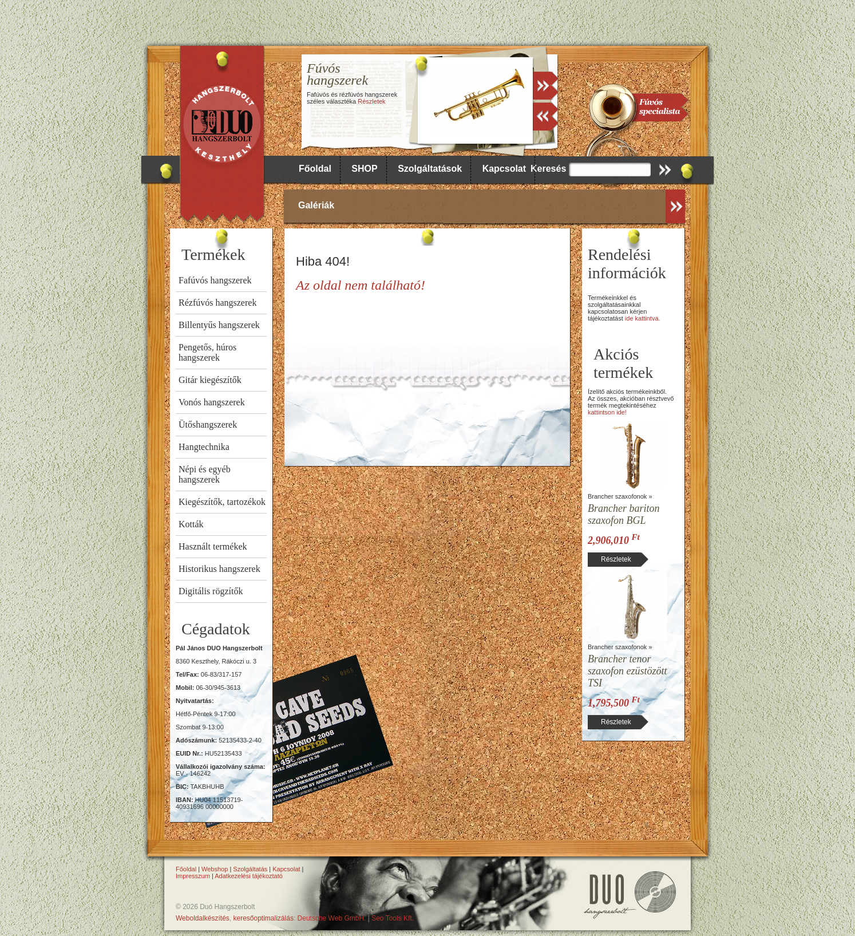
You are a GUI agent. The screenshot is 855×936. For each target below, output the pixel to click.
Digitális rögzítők (211, 591)
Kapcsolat (504, 168)
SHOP (364, 168)
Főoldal (315, 168)
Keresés (548, 168)
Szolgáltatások (430, 168)
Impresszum (193, 875)
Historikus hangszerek (219, 569)
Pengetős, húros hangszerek (207, 352)
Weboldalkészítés (202, 918)
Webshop (214, 869)
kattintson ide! (607, 412)
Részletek (371, 101)
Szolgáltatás (250, 869)
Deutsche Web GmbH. (332, 918)
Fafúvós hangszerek (215, 280)
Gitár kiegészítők (210, 380)
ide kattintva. (642, 318)
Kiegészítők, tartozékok (222, 502)
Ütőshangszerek (208, 424)
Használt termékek (213, 546)
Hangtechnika (204, 447)
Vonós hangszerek (212, 402)
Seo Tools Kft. (392, 918)
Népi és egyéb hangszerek (205, 474)
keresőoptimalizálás (263, 918)
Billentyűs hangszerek (219, 325)
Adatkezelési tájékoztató (249, 875)
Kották (191, 524)
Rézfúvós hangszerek (217, 302)
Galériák (316, 205)
